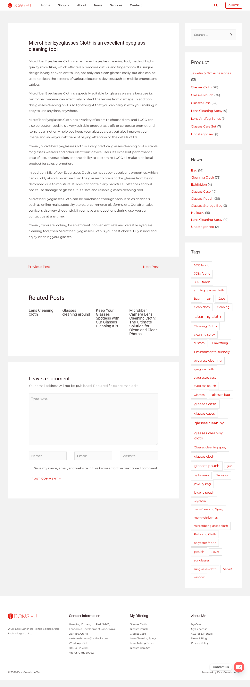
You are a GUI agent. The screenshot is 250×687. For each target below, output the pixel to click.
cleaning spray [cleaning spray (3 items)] (204, 334)
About (81, 5)
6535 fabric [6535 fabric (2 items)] (201, 265)
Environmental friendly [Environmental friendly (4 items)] (212, 352)
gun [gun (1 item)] (229, 466)
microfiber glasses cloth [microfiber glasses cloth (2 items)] (211, 526)
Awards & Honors (201, 633)
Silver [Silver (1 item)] (215, 552)
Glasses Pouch (202, 95)
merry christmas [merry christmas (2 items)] (206, 517)
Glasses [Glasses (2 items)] (199, 395)
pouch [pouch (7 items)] (199, 552)
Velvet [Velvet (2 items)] (227, 569)
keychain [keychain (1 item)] (200, 501)
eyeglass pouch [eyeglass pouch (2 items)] (205, 386)
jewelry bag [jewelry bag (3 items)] (202, 484)
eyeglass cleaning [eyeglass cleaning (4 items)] (208, 360)
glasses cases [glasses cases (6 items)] (204, 413)
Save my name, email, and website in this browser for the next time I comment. (96, 468)
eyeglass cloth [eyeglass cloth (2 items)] (204, 369)
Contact (136, 5)
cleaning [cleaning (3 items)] (223, 307)
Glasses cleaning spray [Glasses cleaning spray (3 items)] (210, 447)
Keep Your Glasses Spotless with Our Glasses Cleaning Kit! (107, 318)
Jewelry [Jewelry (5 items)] (222, 475)
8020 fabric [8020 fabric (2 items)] (202, 282)
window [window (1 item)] (199, 577)
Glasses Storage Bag (206, 205)
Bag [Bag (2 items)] (197, 298)
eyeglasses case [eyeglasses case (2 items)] (205, 377)
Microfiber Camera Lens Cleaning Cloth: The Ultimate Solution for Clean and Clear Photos (143, 322)
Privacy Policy (199, 643)
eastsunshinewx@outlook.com (88, 638)
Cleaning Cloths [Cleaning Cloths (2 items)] (205, 326)
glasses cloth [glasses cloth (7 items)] (204, 456)
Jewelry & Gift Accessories (211, 73)
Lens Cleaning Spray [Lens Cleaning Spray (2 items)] (208, 509)
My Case (196, 624)
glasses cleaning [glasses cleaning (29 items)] (210, 423)
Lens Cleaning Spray (206, 111)
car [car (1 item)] (209, 298)
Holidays (197, 213)
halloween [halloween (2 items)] (201, 475)
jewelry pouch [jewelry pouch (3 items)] (204, 492)
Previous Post (37, 267)
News (98, 5)
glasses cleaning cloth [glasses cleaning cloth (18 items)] (208, 435)
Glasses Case (201, 103)
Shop (62, 5)
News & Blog (199, 638)
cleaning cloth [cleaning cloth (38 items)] (208, 316)
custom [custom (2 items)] (199, 343)
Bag (194, 170)
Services (116, 5)
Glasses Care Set (203, 126)
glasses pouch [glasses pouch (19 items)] (206, 466)
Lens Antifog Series (206, 118)
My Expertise (199, 628)
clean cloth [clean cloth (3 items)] (202, 307)
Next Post (153, 267)
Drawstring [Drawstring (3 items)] (220, 343)
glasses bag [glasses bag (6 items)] (221, 395)
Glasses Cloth (201, 87)
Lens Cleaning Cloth (41, 312)
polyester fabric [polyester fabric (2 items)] (205, 543)
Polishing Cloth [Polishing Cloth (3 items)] (205, 534)
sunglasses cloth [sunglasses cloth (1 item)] (205, 569)
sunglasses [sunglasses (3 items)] (202, 560)
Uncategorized (202, 134)
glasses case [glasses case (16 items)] (205, 404)
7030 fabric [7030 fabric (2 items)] (202, 273)
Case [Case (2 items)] (221, 298)
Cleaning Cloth (202, 177)
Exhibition (199, 184)
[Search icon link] (216, 5)
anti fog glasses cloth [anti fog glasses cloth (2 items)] (209, 290)
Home (45, 5)
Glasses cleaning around (76, 312)
